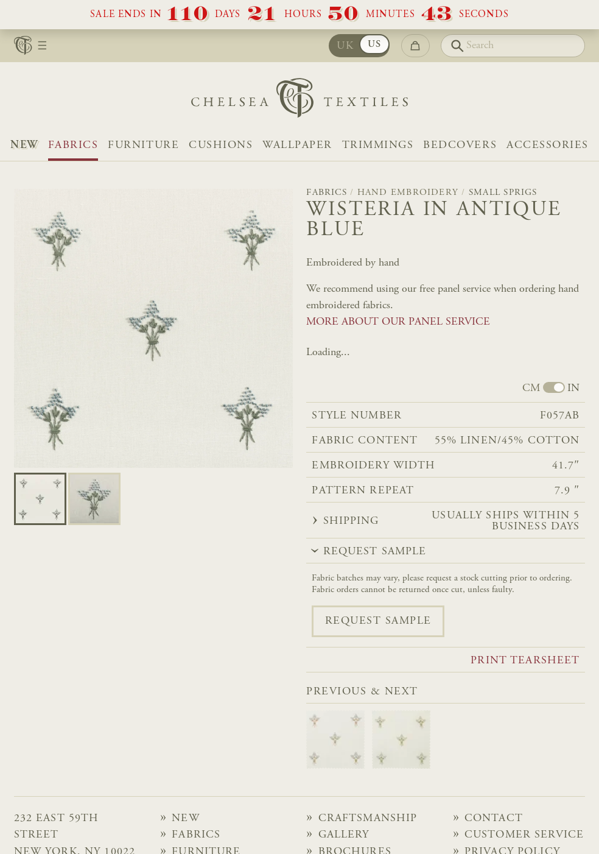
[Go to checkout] (415, 45)
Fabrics (73, 145)
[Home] (299, 101)
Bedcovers (460, 145)
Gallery (344, 835)
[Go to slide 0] (40, 499)
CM (531, 388)
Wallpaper (297, 145)
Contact (493, 818)
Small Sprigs (503, 192)
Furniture (143, 145)
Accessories (547, 145)
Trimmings (378, 145)
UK (345, 46)
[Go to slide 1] (94, 499)
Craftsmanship (368, 818)
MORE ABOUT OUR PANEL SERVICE (398, 322)
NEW (24, 145)
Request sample (378, 621)
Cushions (221, 145)
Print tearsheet (525, 660)
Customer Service (524, 835)
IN (573, 388)
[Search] (513, 45)
